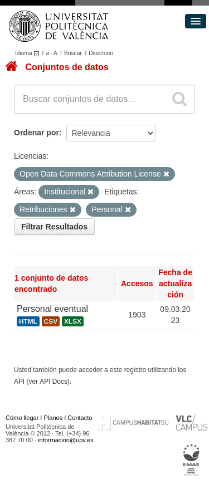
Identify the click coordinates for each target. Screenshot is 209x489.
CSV (50, 321)
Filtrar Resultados (54, 226)
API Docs (53, 381)
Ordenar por (36, 132)
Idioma (28, 53)
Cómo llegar (22, 417)
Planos (53, 417)
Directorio (101, 53)
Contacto (79, 417)
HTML (28, 321)
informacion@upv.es (66, 440)
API (19, 381)
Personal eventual (52, 309)
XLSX (72, 321)
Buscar (73, 53)
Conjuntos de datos (66, 67)
